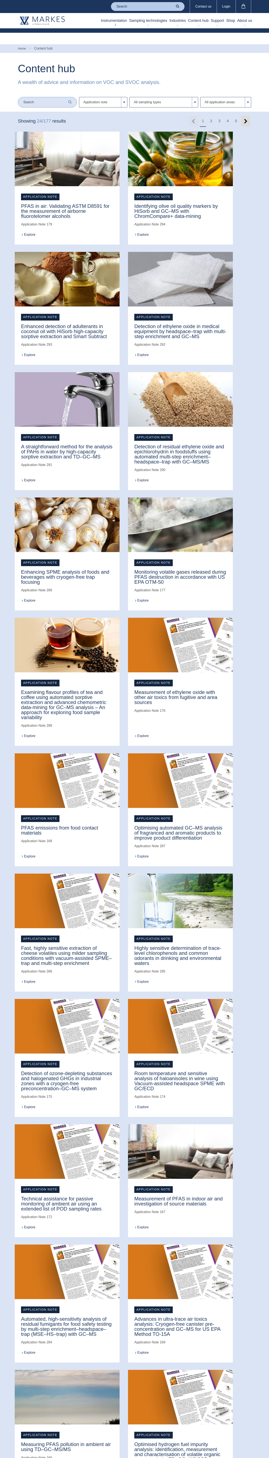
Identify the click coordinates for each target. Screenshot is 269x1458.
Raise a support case (67, 1352)
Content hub (176, 23)
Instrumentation (80, 23)
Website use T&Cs (103, 1361)
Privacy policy (104, 1378)
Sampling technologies (112, 23)
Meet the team (28, 1361)
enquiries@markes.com (165, 1349)
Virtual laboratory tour (68, 1364)
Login (226, 6)
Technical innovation (25, 1392)
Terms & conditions (101, 1349)
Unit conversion (67, 1388)
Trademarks (102, 1371)
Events (23, 1375)
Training (62, 1381)
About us (241, 23)
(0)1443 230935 (176, 1335)
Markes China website (28, 1416)
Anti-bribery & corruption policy (106, 1400)
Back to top (165, 1392)
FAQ (59, 1374)
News (22, 1368)
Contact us (203, 6)
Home (22, 37)
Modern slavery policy (105, 1387)
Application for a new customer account (68, 1408)
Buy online (63, 1396)
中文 (154, 1375)
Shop (223, 23)
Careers (24, 1382)
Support (203, 23)
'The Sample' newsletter (27, 1404)
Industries (153, 23)
